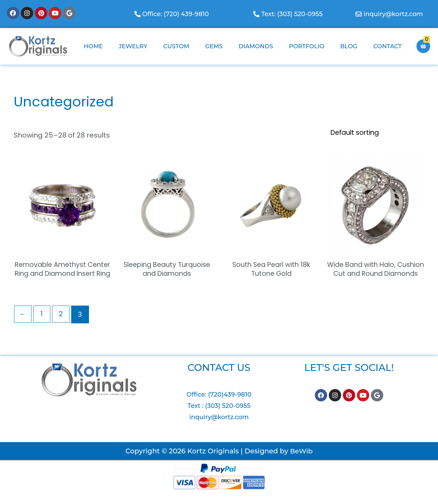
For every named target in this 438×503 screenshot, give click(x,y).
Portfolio (306, 46)
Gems (214, 46)
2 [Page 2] (62, 325)
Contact (387, 46)
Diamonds (256, 46)
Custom (176, 46)
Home (93, 46)
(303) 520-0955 (227, 416)
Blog (348, 46)
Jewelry (133, 46)
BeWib (301, 461)
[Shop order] (372, 133)
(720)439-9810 (230, 405)
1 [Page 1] (42, 325)
